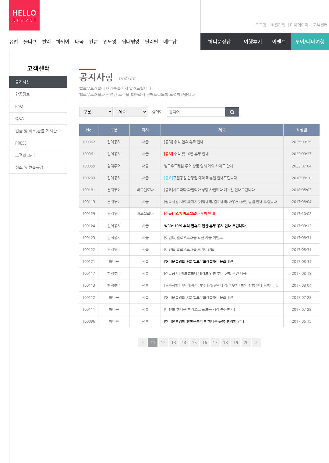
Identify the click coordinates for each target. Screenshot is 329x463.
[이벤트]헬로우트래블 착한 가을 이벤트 (193, 237)
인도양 (109, 42)
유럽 (13, 42)
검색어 (157, 111)
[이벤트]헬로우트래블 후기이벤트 (189, 249)
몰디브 (30, 42)
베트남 (169, 42)
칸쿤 (93, 42)
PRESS (21, 143)
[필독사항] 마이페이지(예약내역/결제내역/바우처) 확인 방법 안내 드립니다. (221, 201)
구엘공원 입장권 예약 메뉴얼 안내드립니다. (201, 178)
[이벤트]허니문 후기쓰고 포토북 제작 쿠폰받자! (199, 309)
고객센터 (320, 25)
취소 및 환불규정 (29, 167)
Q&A (19, 118)
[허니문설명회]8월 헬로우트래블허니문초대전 (198, 297)
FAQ (19, 106)
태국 (79, 42)
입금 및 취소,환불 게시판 (36, 130)
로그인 (260, 25)
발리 (46, 42)
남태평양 (130, 42)
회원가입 (278, 25)
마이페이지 (299, 25)
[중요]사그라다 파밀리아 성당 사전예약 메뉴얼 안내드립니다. (210, 190)
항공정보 (22, 94)
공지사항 (22, 82)
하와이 (62, 42)
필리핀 (151, 42)
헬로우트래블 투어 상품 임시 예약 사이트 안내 (198, 166)
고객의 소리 (25, 155)
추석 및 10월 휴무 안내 (186, 154)
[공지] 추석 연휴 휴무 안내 (183, 142)
